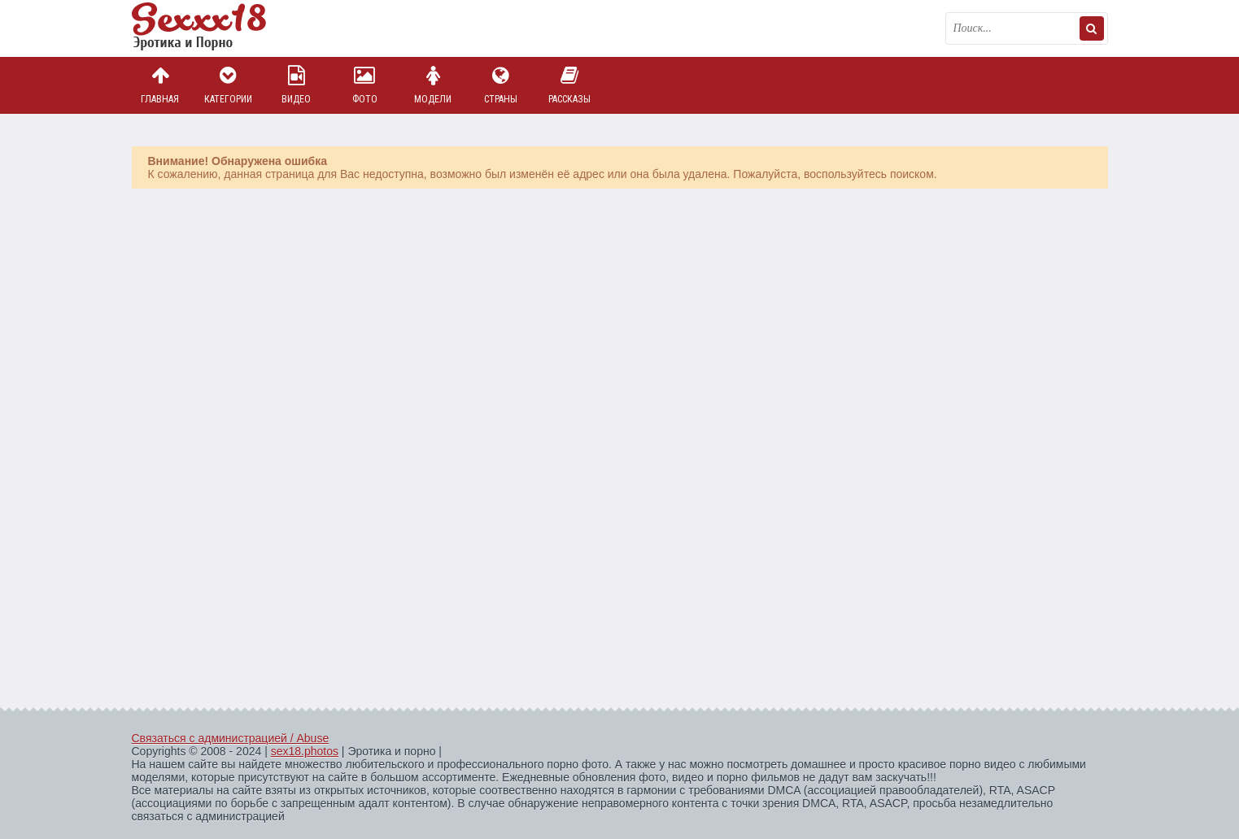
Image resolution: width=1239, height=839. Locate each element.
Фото (364, 85)
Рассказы (569, 85)
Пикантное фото (213, 28)
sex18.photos (304, 751)
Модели (432, 85)
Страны (501, 85)
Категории (227, 85)
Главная (160, 85)
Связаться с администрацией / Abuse (230, 738)
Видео (296, 85)
